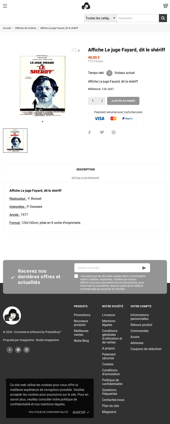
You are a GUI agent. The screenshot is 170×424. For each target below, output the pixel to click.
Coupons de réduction (146, 349)
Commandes (140, 331)
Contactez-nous (113, 400)
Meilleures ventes (81, 333)
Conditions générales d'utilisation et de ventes (112, 336)
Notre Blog (81, 341)
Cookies (107, 364)
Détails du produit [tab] (86, 178)
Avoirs (135, 337)
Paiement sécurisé (109, 356)
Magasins (109, 412)
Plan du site (110, 406)
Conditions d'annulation (111, 372)
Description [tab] (86, 169)
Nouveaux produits (81, 323)
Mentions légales (108, 323)
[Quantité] (96, 101)
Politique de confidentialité (48, 412)
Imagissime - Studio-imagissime (39, 340)
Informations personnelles (140, 317)
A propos (108, 348)
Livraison (108, 315)
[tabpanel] (42, 86)
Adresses (137, 343)
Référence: (94, 89)
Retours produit (141, 325)
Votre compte (141, 306)
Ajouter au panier (123, 100)
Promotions (82, 315)
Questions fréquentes (109, 392)
